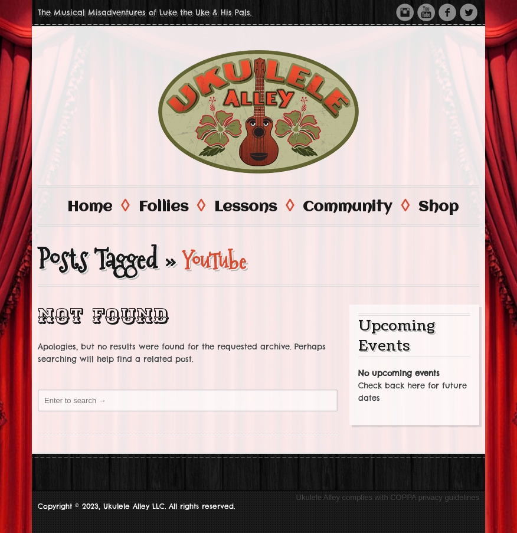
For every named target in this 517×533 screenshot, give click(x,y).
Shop (438, 207)
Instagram (405, 12)
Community (355, 206)
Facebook (447, 12)
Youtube (426, 12)
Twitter (468, 12)
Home (97, 206)
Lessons (253, 206)
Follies (171, 206)
